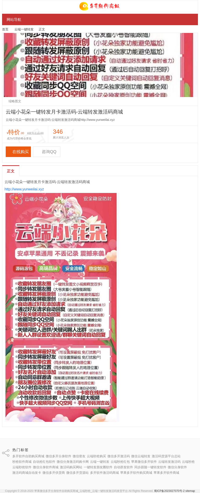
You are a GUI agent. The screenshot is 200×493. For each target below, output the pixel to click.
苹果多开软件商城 (166, 472)
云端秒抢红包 (120, 461)
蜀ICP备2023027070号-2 (169, 491)
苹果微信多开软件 (144, 461)
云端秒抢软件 (22, 467)
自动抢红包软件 (44, 461)
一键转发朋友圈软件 (98, 467)
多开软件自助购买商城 (28, 456)
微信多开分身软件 (58, 456)
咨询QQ (46, 151)
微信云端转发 (140, 456)
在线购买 (18, 151)
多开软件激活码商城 (104, 472)
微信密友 (79, 456)
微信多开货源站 (77, 472)
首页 (5, 29)
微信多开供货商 (54, 472)
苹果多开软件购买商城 (136, 472)
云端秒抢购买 (96, 456)
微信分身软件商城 (46, 467)
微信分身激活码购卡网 (73, 461)
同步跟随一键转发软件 (150, 467)
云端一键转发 (24, 29)
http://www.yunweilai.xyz (24, 189)
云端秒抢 (188, 461)
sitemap (190, 491)
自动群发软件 (123, 467)
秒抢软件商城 (22, 461)
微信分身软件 (177, 467)
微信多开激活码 (118, 456)
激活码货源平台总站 (166, 456)
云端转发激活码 (169, 461)
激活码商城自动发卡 (26, 472)
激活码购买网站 (71, 467)
